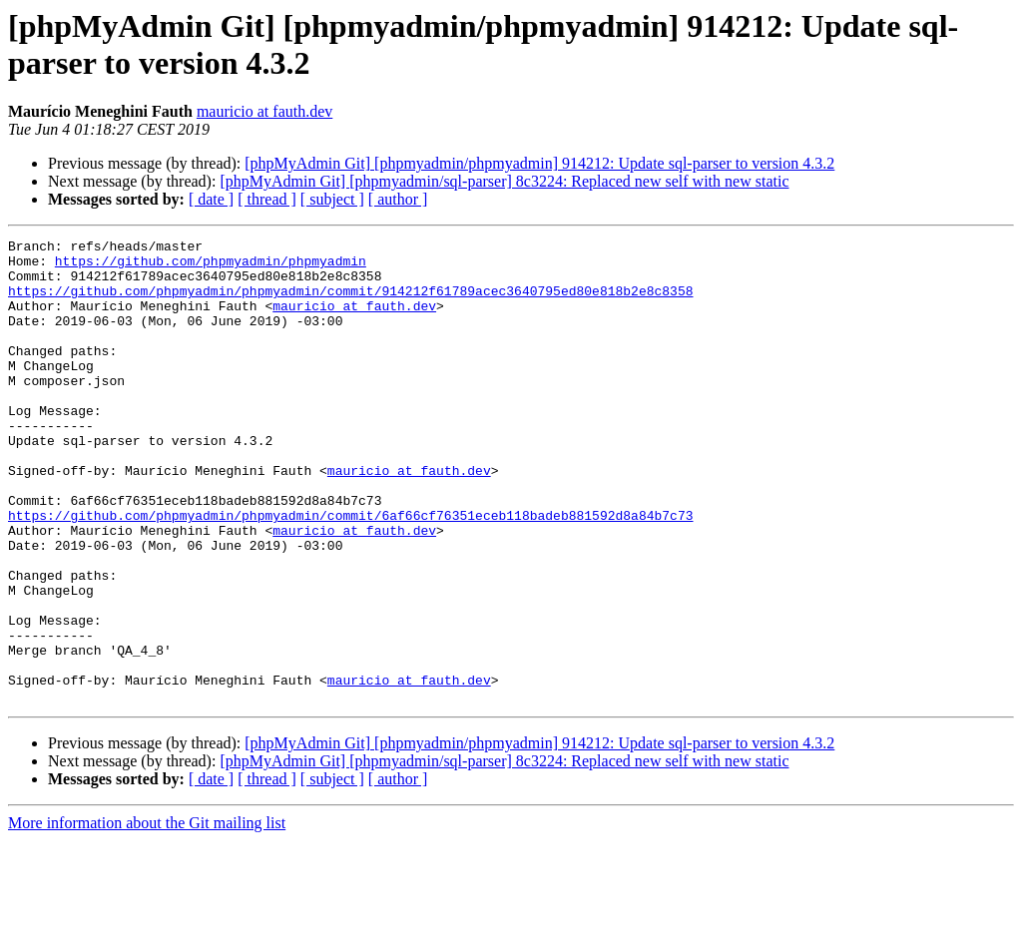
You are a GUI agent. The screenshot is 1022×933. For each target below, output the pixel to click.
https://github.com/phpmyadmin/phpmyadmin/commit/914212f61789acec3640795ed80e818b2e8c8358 (350, 302)
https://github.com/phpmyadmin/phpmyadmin (210, 266)
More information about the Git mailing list (146, 915)
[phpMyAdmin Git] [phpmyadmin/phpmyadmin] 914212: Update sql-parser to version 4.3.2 (539, 163)
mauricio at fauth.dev (264, 111)
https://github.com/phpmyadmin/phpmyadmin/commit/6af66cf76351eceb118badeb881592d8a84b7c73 (350, 572)
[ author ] (398, 199)
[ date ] (211, 199)
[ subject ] (332, 199)
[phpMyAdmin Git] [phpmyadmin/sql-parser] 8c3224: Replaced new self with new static (504, 181)
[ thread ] (267, 199)
